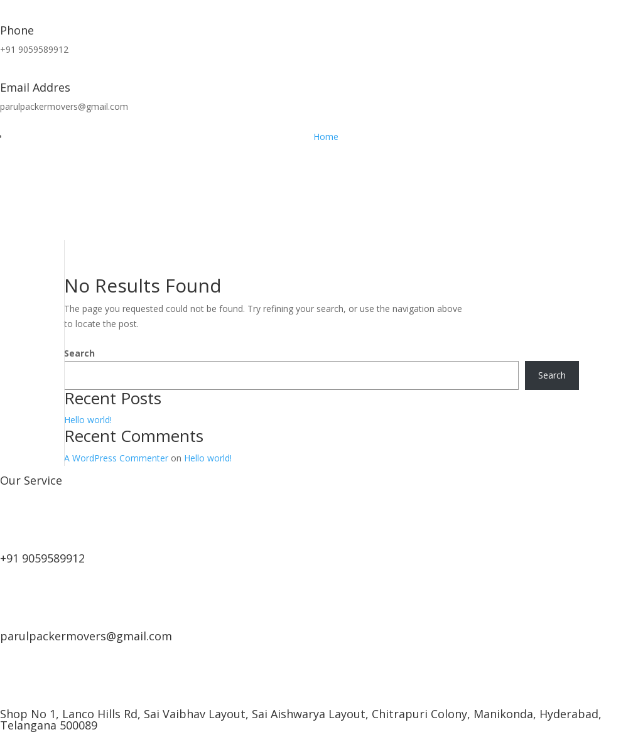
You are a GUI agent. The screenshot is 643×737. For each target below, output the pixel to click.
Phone (17, 30)
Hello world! (88, 420)
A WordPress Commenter (116, 458)
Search (79, 353)
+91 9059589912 (42, 558)
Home (325, 137)
